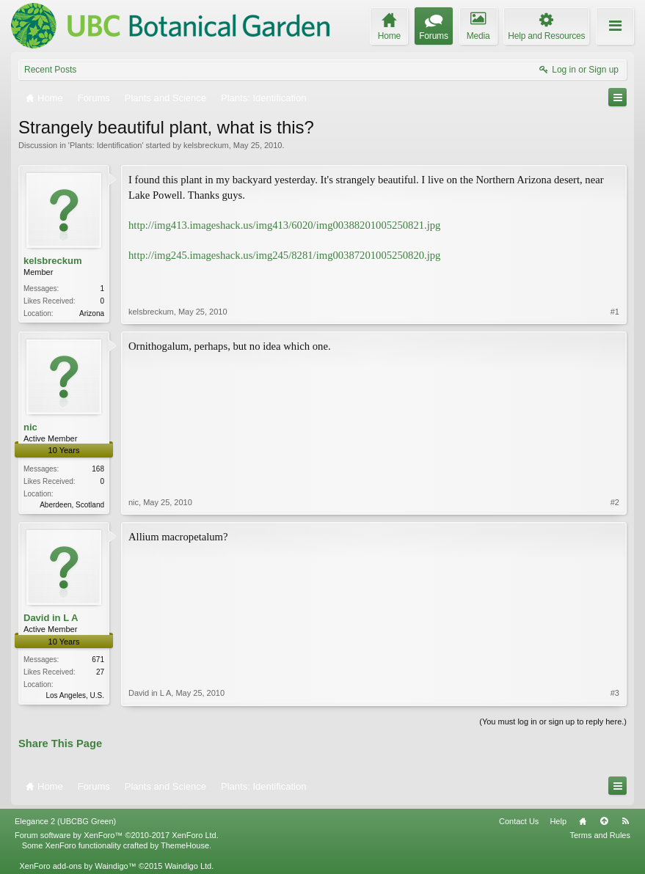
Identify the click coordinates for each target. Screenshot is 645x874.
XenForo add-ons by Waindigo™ (77, 866)
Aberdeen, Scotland (72, 505)
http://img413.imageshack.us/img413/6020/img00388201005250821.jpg (284, 225)
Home (582, 821)
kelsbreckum (206, 145)
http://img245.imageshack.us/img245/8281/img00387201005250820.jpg (284, 255)
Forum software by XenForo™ (117, 835)
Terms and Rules (599, 835)
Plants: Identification (106, 145)
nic (30, 427)
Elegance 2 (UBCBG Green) (65, 821)
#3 (615, 692)
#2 (615, 502)
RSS (625, 821)
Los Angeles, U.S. (75, 695)
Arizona (91, 313)
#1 (615, 311)
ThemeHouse (185, 845)
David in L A (50, 617)
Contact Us (519, 821)
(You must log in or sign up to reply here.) (553, 721)
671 (98, 660)
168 (98, 469)
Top (604, 821)
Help (558, 821)
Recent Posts (50, 70)
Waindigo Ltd (187, 866)
